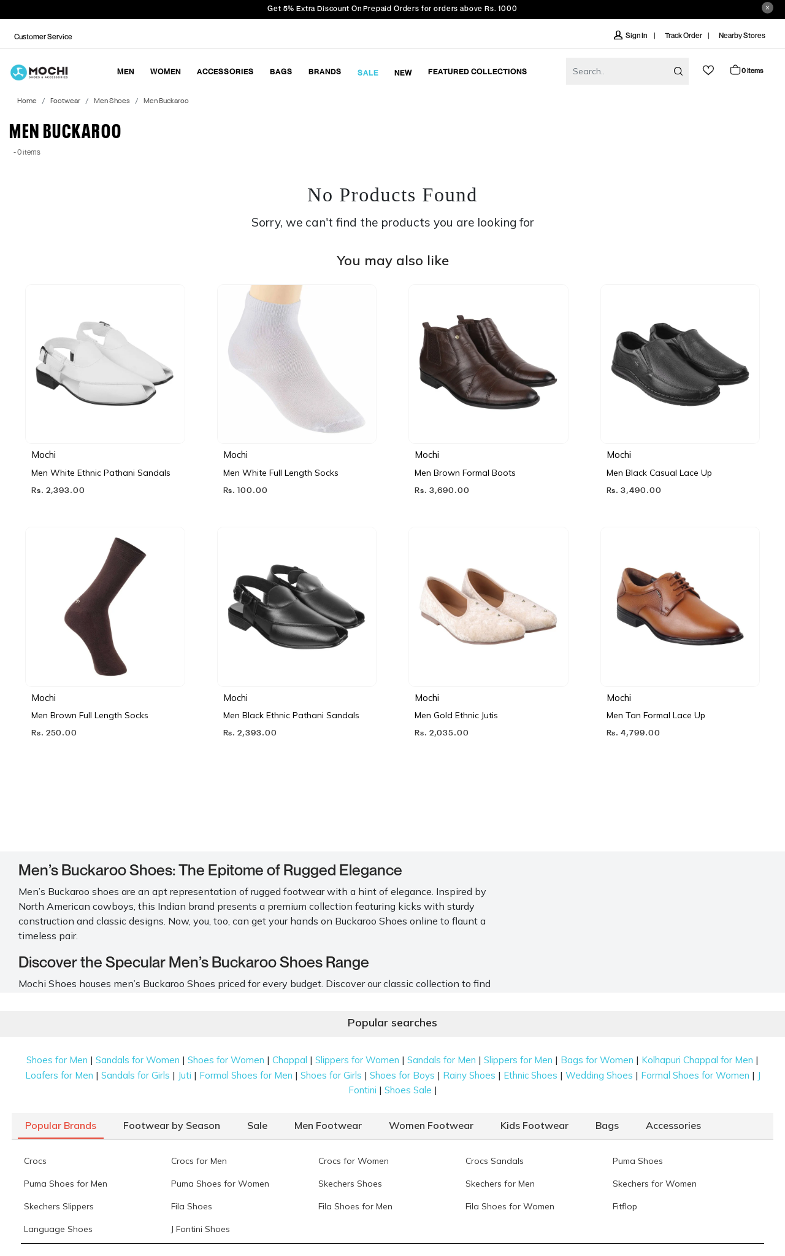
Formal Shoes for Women (695, 1075)
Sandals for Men (441, 1060)
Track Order (683, 35)
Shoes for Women (226, 1060)
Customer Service (43, 36)
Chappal (289, 1060)
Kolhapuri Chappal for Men (697, 1060)
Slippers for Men (518, 1060)
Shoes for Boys (402, 1075)
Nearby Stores (742, 35)
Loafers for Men (59, 1075)
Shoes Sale (408, 1090)
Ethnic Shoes (530, 1075)
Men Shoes (112, 101)
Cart (746, 69)
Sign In (631, 35)
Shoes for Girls (331, 1075)
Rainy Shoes (469, 1075)
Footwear (65, 101)
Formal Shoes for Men (246, 1075)
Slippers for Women (357, 1060)
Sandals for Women (138, 1060)
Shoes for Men (57, 1060)
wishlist (708, 70)
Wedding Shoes (599, 1075)
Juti (184, 1075)
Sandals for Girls (135, 1075)
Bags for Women (597, 1060)
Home (27, 101)
